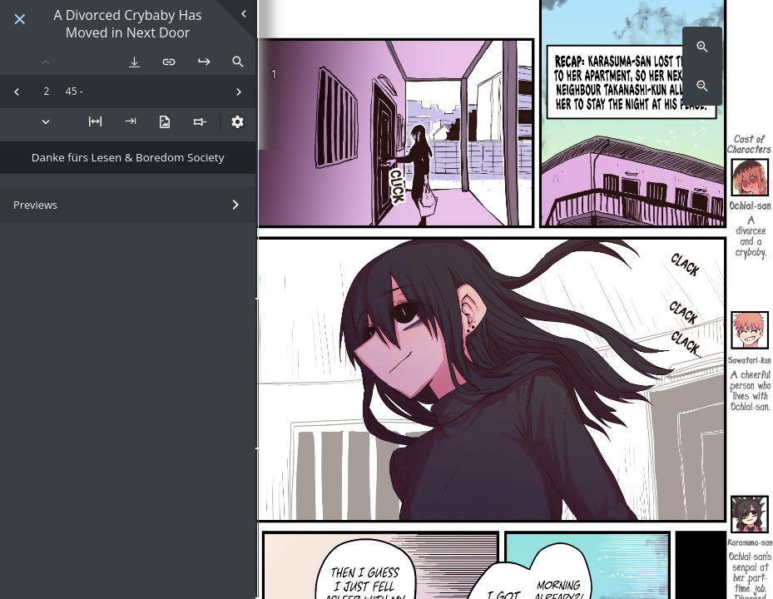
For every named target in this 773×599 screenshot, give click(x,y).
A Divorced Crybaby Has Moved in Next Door (127, 24)
